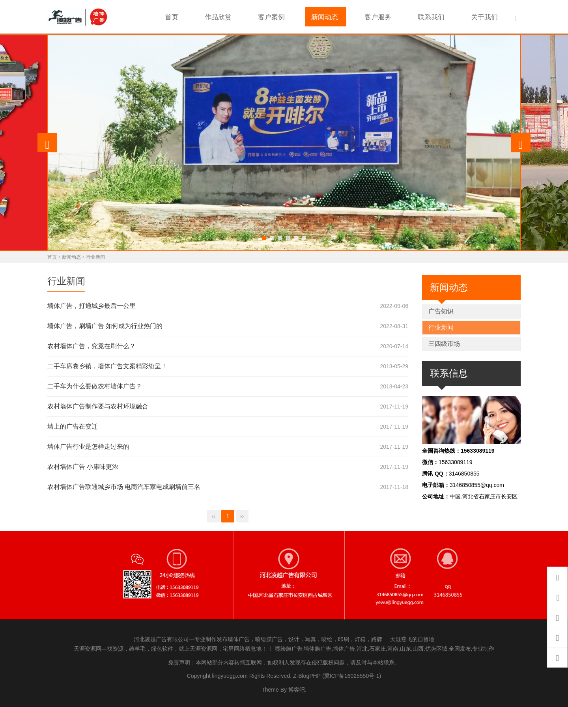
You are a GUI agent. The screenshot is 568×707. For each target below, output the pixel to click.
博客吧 (296, 688)
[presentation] (47, 141)
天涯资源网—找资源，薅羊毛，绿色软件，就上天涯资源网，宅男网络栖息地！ (170, 647)
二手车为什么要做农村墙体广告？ (94, 385)
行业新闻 (95, 255)
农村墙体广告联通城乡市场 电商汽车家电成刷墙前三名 (123, 485)
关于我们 (489, 16)
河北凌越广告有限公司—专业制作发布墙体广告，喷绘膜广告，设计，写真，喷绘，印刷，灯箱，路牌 (258, 637)
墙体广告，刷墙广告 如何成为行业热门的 (105, 324)
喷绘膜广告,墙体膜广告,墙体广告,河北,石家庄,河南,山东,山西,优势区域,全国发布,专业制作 (385, 647)
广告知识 (441, 309)
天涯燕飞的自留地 (412, 637)
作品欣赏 (256, 16)
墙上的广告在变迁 (72, 425)
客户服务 (395, 16)
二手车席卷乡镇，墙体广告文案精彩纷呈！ (107, 365)
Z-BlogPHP (307, 675)
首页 (216, 16)
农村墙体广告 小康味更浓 (82, 465)
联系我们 (442, 16)
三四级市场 (444, 342)
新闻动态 (349, 16)
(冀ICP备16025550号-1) (351, 675)
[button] (264, 236)
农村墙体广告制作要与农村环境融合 (97, 405)
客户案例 (302, 16)
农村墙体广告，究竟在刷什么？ (91, 344)
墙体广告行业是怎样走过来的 (88, 445)
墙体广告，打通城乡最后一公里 (91, 304)
